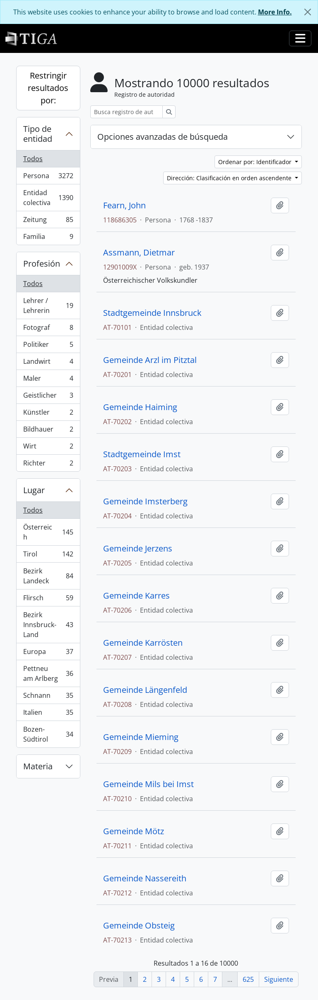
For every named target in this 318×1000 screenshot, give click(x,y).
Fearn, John (124, 205)
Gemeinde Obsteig (139, 926)
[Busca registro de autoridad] (126, 111)
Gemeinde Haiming (140, 407)
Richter (48, 464)
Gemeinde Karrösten (143, 643)
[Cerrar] (308, 12)
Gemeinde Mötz (133, 831)
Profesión (41, 263)
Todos (33, 158)
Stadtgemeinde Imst (142, 454)
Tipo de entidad (37, 133)
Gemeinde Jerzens (137, 549)
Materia (38, 766)
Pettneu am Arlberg (48, 673)
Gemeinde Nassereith (144, 878)
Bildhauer (48, 431)
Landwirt (48, 363)
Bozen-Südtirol (48, 734)
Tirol (48, 556)
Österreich (48, 532)
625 (248, 979)
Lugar (34, 490)
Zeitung (48, 221)
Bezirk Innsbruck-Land (48, 624)
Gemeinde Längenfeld (145, 690)
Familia (48, 238)
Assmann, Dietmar (139, 253)
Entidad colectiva (49, 197)
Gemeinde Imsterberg (145, 501)
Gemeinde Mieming (140, 737)
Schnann (48, 697)
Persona (49, 177)
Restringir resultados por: (48, 88)
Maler (48, 380)
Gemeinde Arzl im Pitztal (150, 360)
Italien (48, 714)
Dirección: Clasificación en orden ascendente (230, 178)
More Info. (275, 12)
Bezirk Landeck (48, 575)
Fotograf (48, 329)
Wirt (48, 448)
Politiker (48, 346)
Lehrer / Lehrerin (48, 305)
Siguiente (278, 979)
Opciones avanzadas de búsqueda (162, 136)
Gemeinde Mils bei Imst (148, 784)
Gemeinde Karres (136, 596)
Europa (48, 653)
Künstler (48, 414)
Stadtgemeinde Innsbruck (152, 313)
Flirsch (48, 599)
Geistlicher (48, 397)
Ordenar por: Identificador (255, 162)
